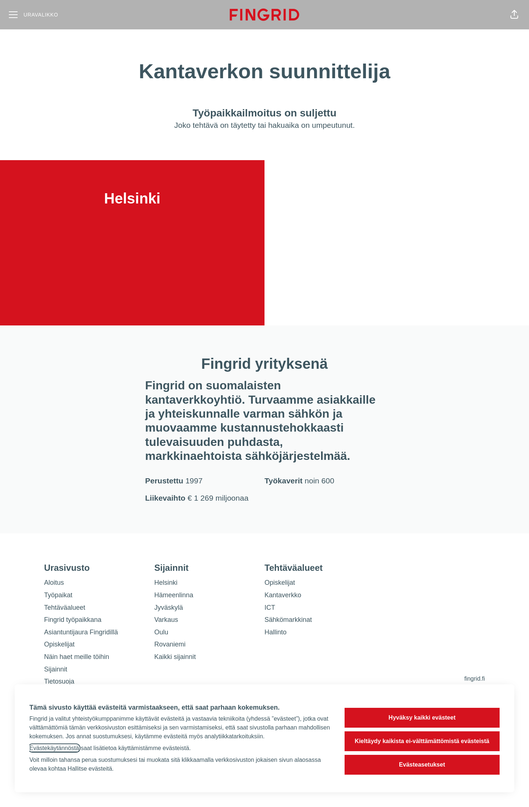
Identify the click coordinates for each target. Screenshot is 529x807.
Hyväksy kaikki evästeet (422, 717)
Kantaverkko (282, 595)
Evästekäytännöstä (54, 748)
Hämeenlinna (173, 595)
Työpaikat (58, 595)
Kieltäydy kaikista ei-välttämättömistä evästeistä (422, 741)
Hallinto (275, 632)
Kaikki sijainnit (175, 656)
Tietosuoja (59, 681)
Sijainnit (55, 669)
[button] (514, 14)
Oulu (161, 632)
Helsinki (165, 582)
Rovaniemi (170, 644)
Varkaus (166, 619)
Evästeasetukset (422, 764)
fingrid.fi (474, 678)
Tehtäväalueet (64, 607)
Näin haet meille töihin (76, 656)
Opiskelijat (59, 644)
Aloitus (54, 582)
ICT (269, 607)
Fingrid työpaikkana (72, 619)
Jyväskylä (168, 607)
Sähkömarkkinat (288, 619)
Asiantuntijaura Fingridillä (81, 632)
